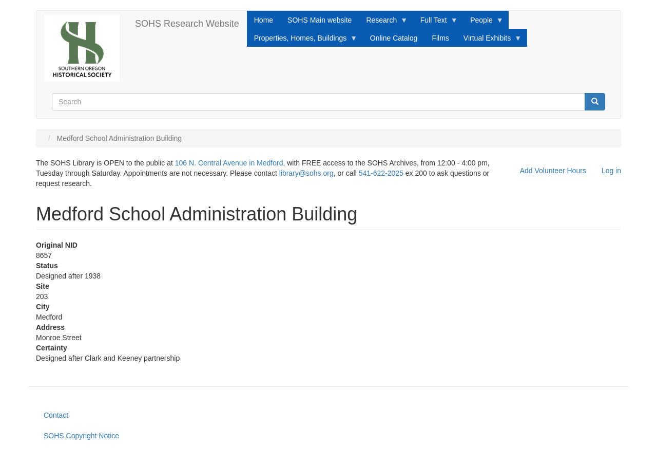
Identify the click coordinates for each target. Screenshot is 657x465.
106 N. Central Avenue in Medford (229, 163)
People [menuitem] (483, 22)
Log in (611, 170)
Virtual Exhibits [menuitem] (488, 40)
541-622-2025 (381, 173)
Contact (56, 415)
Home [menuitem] (263, 20)
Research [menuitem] (383, 22)
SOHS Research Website (187, 23)
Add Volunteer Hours (553, 170)
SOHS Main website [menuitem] (319, 20)
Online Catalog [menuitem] (394, 38)
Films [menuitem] (440, 38)
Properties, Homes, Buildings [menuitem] (302, 40)
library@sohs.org (306, 173)
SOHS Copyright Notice (81, 436)
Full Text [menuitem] (435, 22)
